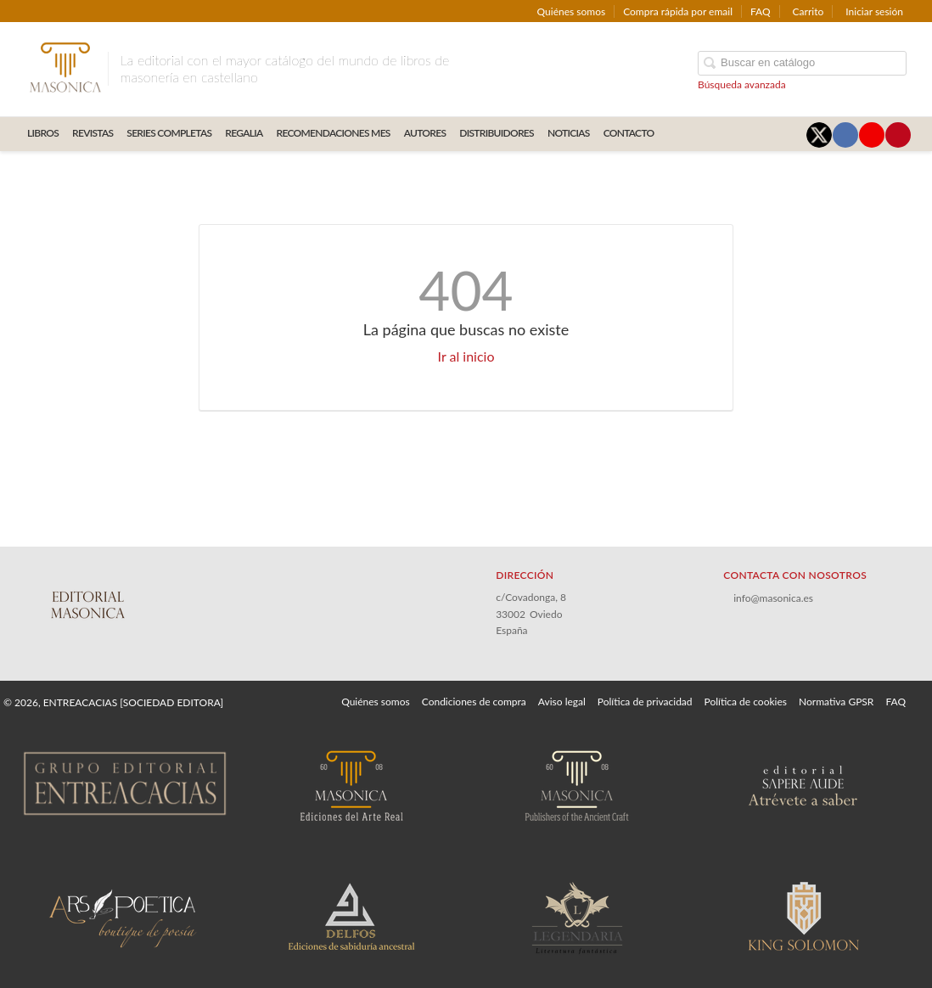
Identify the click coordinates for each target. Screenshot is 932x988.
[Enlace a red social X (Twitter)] (819, 135)
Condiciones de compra (474, 701)
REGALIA (243, 132)
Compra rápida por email (678, 11)
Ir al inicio (466, 356)
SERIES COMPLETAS (168, 132)
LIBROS (43, 132)
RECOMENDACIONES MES (333, 132)
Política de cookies (746, 701)
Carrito (808, 11)
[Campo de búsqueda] (802, 63)
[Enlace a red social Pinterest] (898, 135)
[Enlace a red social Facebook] (845, 135)
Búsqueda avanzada (742, 84)
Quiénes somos (571, 11)
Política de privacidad (645, 701)
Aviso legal (562, 701)
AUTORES (425, 132)
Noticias (568, 132)
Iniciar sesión (874, 11)
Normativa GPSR (836, 701)
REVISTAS (92, 132)
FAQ (760, 11)
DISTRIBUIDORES (496, 132)
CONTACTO (629, 132)
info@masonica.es (773, 598)
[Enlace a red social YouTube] (871, 135)
